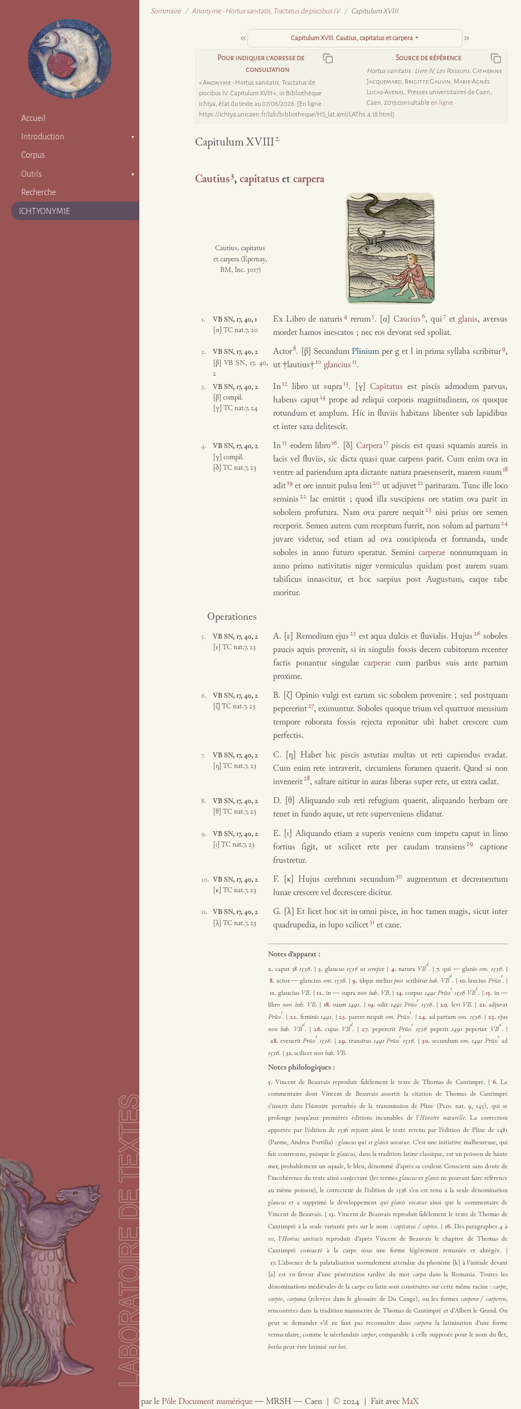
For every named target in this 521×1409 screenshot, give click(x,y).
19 (290, 483)
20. (445, 1004)
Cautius (212, 180)
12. (321, 993)
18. (328, 1004)
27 (311, 706)
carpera (308, 180)
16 (334, 443)
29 (469, 843)
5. (271, 1082)
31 (371, 922)
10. (463, 980)
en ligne (442, 102)
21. (484, 1004)
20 (376, 483)
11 (354, 362)
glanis (468, 319)
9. (355, 980)
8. (273, 980)
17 (385, 443)
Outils (31, 173)
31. (290, 1053)
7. (439, 969)
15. (489, 993)
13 (345, 384)
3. (321, 969)
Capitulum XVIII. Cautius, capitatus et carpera (352, 38)
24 (504, 523)
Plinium (365, 352)
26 (477, 633)
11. (273, 993)
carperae (431, 553)
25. (493, 1017)
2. (271, 969)
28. (275, 1041)
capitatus (259, 180)
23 (428, 510)
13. (333, 1214)
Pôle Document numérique (207, 1402)
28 (307, 778)
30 (399, 876)
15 (284, 443)
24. (423, 1017)
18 (505, 469)
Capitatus (386, 387)
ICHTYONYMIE (44, 211)
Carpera (369, 446)
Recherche (38, 192)
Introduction (42, 136)
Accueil (33, 118)
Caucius (407, 319)
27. (367, 1029)
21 (420, 483)
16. (449, 1226)
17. (274, 1263)
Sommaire (165, 11)
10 (318, 362)
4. (394, 969)
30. (427, 1041)
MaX (410, 1402)
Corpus (33, 154)
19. (372, 1004)
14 (322, 397)
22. (295, 1017)
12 (285, 384)
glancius (337, 365)
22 (303, 496)
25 (353, 633)
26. (319, 1029)
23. (344, 1017)
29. (343, 1041)
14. (400, 993)
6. (496, 1082)
